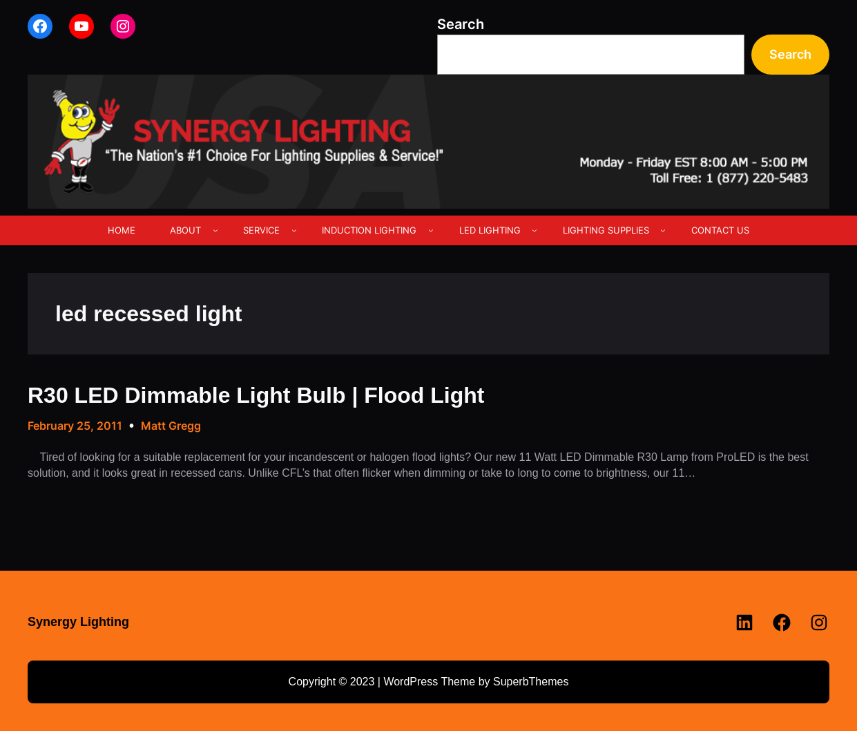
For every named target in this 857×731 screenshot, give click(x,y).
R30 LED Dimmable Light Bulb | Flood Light (256, 395)
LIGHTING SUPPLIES (606, 230)
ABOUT (185, 230)
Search (460, 24)
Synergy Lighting (78, 622)
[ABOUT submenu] (215, 230)
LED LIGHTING (490, 230)
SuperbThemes (530, 681)
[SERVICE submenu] (294, 230)
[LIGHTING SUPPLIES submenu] (663, 230)
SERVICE (261, 230)
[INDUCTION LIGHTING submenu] (431, 230)
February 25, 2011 (75, 426)
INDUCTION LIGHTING (369, 230)
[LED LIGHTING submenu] (534, 230)
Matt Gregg (171, 426)
